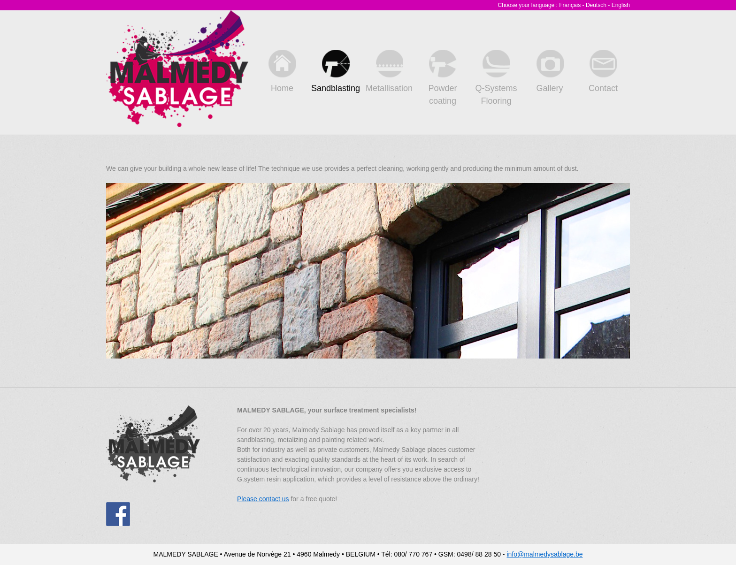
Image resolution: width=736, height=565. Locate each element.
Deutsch (596, 5)
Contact (603, 71)
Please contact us (263, 499)
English (621, 5)
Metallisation (389, 71)
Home (282, 71)
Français (570, 5)
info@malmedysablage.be (544, 554)
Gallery (550, 71)
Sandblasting (335, 71)
